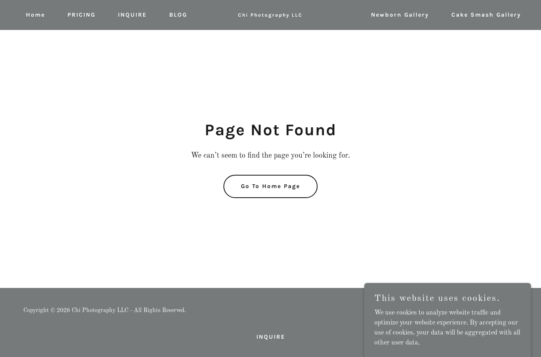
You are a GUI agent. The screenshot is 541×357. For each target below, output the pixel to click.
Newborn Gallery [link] (400, 14)
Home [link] (35, 14)
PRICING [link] (81, 14)
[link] (270, 15)
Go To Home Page (270, 186)
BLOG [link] (178, 14)
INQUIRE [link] (132, 14)
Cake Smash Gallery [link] (486, 14)
